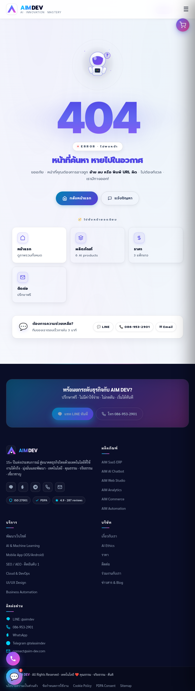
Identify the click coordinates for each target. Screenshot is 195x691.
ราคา (105, 554)
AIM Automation (114, 508)
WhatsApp (20, 635)
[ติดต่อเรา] (13, 659)
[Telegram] (35, 487)
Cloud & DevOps (18, 573)
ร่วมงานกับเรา (111, 573)
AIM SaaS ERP (112, 462)
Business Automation (21, 592)
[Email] (60, 487)
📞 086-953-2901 (134, 326)
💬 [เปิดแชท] (16, 675)
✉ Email (166, 326)
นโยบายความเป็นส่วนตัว (22, 686)
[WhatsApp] (23, 487)
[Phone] (48, 487)
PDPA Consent (105, 686)
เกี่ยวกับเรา (109, 536)
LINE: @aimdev (23, 619)
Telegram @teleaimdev (29, 643)
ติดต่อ (106, 564)
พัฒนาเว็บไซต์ (16, 536)
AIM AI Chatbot (113, 471)
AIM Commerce (113, 499)
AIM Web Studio (113, 480)
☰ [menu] (186, 9)
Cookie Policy (82, 686)
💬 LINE (103, 326)
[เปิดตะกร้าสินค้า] (182, 25)
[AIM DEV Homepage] (33, 9)
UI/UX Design (16, 582)
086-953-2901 (23, 627)
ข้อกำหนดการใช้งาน (55, 686)
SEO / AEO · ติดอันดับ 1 (22, 564)
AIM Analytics (112, 490)
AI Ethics (108, 545)
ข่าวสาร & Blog (112, 582)
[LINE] (11, 487)
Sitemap (126, 686)
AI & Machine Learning (23, 545)
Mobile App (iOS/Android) (25, 554)
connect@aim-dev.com (29, 651)
